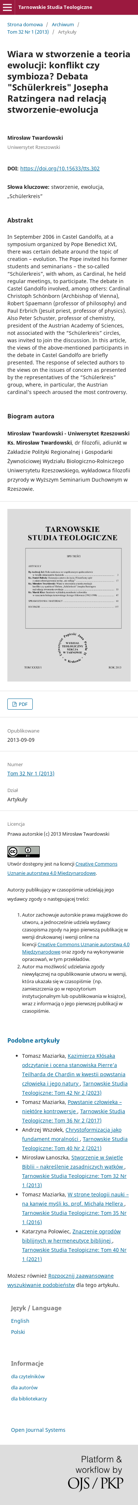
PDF (23, 704)
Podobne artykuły (33, 1040)
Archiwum (63, 24)
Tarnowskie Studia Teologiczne (55, 7)
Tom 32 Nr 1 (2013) (28, 31)
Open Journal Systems (38, 1429)
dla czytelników (28, 1376)
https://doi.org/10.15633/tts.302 (60, 168)
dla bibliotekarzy (29, 1398)
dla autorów (24, 1387)
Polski (18, 1331)
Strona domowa (25, 24)
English (20, 1320)
